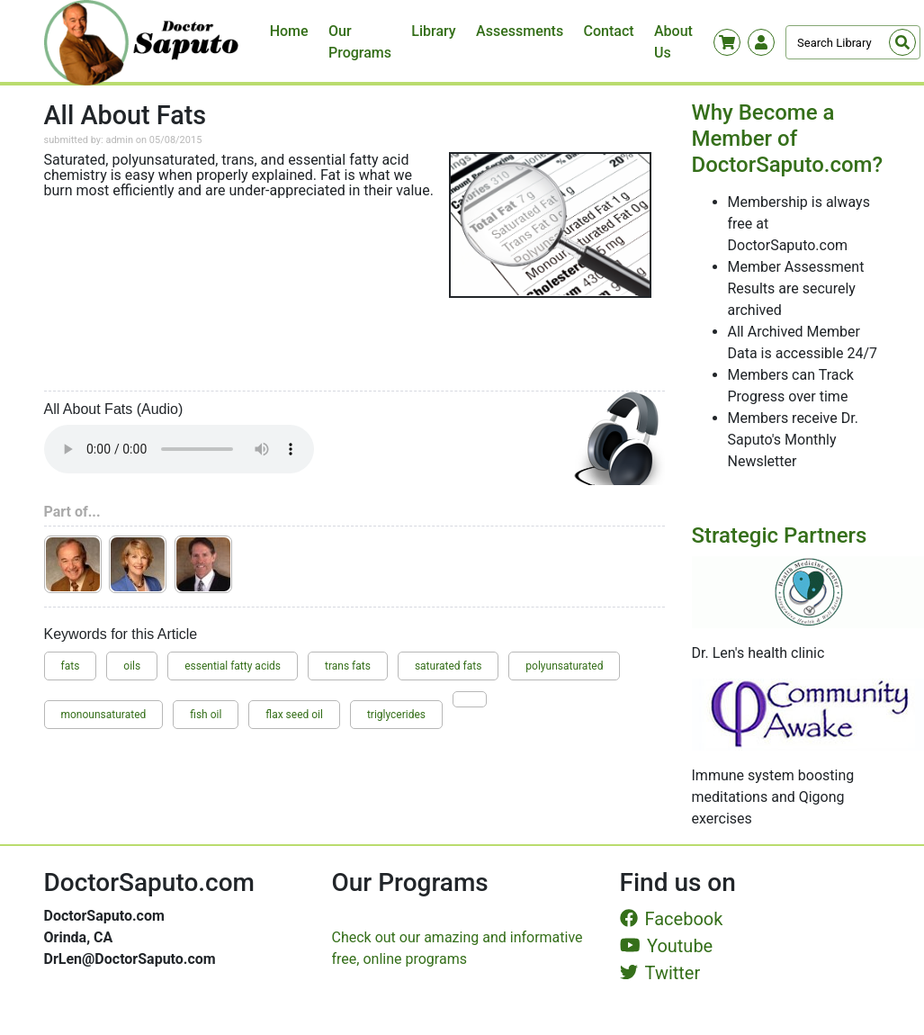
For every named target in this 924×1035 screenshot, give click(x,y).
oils (131, 666)
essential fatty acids (232, 666)
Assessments (519, 31)
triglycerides (396, 714)
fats (70, 666)
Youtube (666, 946)
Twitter (660, 973)
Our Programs (359, 41)
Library (433, 31)
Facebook (671, 919)
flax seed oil (294, 714)
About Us (673, 41)
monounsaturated (104, 714)
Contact (609, 31)
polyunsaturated (564, 666)
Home (289, 31)
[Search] (852, 42)
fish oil (205, 714)
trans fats (348, 666)
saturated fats (448, 666)
